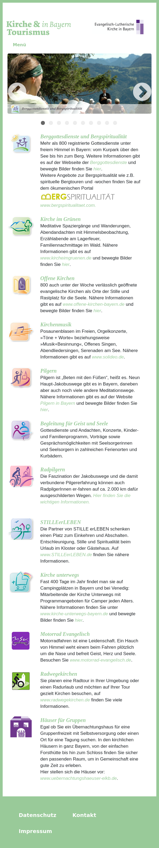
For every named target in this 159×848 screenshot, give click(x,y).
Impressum (35, 831)
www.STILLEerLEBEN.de (66, 554)
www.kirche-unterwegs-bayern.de (74, 613)
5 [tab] (75, 123)
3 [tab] (59, 123)
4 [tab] (67, 123)
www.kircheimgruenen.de (65, 258)
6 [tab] (83, 123)
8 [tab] (99, 123)
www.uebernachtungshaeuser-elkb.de (78, 778)
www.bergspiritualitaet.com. (68, 205)
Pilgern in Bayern (57, 403)
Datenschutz (37, 815)
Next (134, 84)
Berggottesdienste (108, 162)
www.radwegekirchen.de (65, 699)
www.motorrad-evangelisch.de (100, 660)
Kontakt (84, 815)
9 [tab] (107, 123)
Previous (9, 84)
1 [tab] (43, 123)
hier (96, 168)
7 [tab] (91, 123)
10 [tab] (115, 123)
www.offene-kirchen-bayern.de (94, 304)
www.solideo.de (108, 357)
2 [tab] (51, 123)
